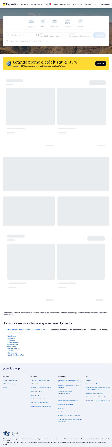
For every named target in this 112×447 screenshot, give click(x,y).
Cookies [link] (60, 408)
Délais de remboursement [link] (94, 393)
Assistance (77, 4)
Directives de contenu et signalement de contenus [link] (70, 420)
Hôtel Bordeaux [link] (12, 344)
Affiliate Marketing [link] (9, 384)
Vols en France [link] (35, 395)
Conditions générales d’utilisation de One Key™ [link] (69, 387)
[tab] (26, 329)
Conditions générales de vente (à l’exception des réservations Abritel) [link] (69, 381)
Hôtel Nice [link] (11, 351)
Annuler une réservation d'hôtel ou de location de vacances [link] (98, 388)
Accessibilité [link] (62, 397)
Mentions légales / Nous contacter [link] (69, 416)
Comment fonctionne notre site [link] (68, 401)
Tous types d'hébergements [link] (39, 403)
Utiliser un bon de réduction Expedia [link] (97, 397)
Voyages (88, 4)
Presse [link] (5, 388)
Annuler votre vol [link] (91, 384)
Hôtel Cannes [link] (12, 353)
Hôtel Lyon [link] (11, 340)
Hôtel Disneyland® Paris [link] (15, 355)
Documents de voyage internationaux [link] (98, 401)
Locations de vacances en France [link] (40, 388)
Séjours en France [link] (36, 391)
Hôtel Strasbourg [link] (13, 349)
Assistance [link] (89, 380)
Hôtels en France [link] (35, 384)
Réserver (101, 63)
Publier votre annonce (61, 4)
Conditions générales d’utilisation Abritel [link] (65, 392)
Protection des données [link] (65, 404)
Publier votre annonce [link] (10, 380)
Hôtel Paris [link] (11, 338)
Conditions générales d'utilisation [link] (68, 412)
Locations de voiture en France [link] (40, 399)
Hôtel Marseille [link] (12, 342)
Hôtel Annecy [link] (12, 347)
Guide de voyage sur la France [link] (40, 380)
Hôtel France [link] (11, 336)
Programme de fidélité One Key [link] (40, 406)
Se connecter (105, 4)
